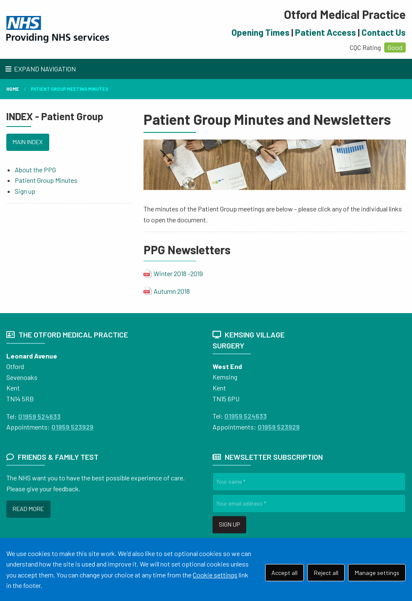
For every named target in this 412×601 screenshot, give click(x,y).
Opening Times (260, 32)
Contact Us (383, 32)
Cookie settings (215, 575)
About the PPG (35, 170)
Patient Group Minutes (46, 180)
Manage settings (377, 572)
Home (12, 89)
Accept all (284, 572)
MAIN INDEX (28, 141)
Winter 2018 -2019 (178, 273)
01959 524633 (39, 416)
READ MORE (28, 508)
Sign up (25, 191)
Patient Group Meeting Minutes (69, 89)
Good (395, 47)
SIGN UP (229, 524)
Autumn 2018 (172, 291)
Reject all (326, 572)
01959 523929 (72, 427)
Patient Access (325, 32)
